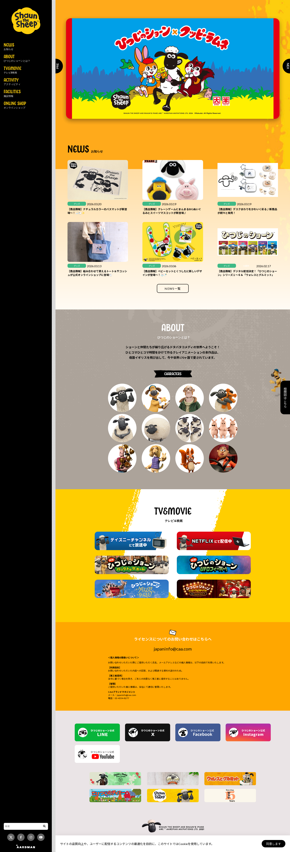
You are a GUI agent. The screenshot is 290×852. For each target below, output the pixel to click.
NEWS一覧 (173, 288)
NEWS (9, 46)
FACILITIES (12, 93)
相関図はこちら (285, 397)
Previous (55, 66)
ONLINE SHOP (15, 105)
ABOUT (17, 58)
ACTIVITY (12, 81)
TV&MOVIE (12, 70)
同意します (273, 844)
